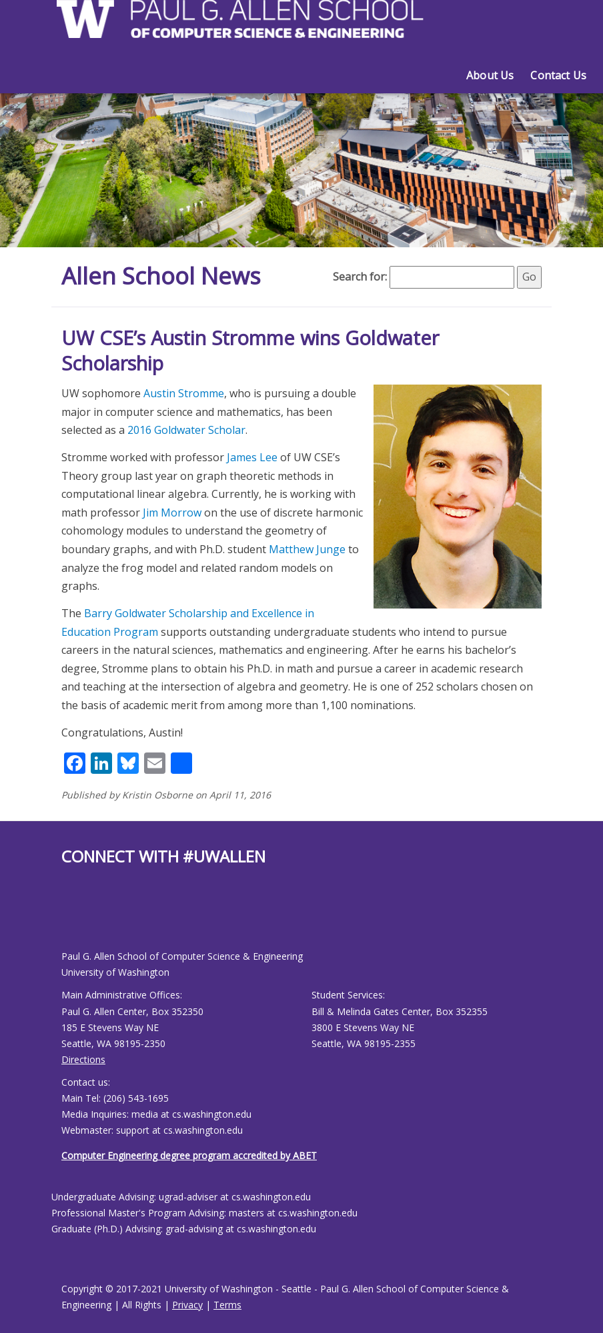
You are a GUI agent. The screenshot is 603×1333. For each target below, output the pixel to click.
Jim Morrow (172, 512)
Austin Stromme (183, 393)
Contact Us (558, 75)
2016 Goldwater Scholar (186, 430)
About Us (490, 75)
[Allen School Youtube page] (71, 918)
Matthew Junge (307, 549)
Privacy (187, 1304)
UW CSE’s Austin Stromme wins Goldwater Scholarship (250, 350)
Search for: (360, 276)
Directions (83, 1059)
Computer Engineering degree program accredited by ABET (189, 1155)
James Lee (252, 457)
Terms (227, 1304)
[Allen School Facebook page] (64, 918)
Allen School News (163, 275)
